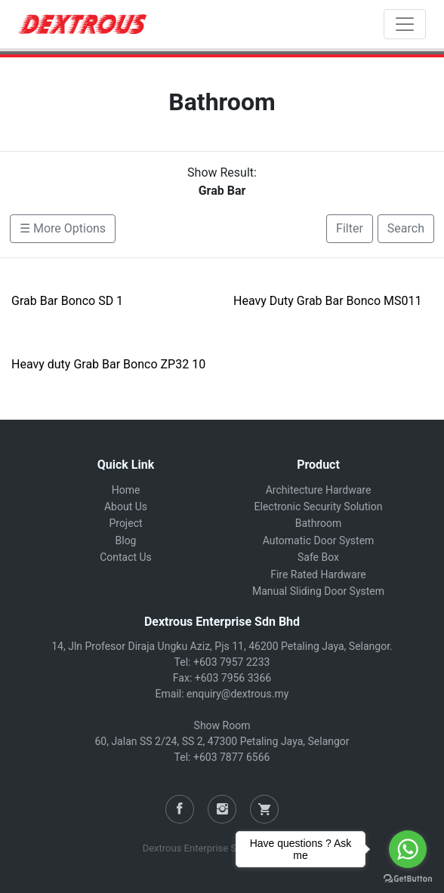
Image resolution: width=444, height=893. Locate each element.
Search (405, 228)
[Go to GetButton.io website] (408, 877)
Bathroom (318, 523)
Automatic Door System (319, 540)
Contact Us (126, 557)
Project (125, 523)
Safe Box (318, 557)
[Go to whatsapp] (408, 849)
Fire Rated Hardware (318, 574)
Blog (126, 540)
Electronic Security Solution (318, 506)
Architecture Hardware (319, 490)
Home (126, 490)
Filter (349, 228)
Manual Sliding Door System (318, 591)
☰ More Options (63, 228)
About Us (125, 506)
